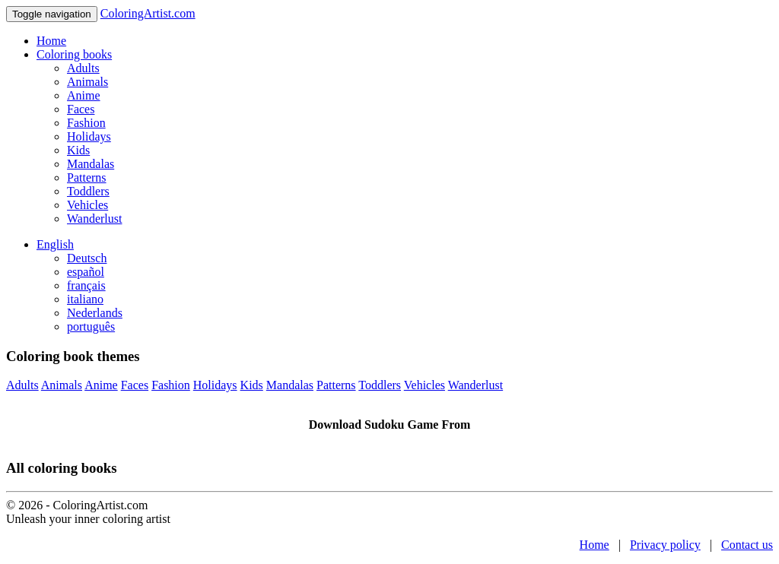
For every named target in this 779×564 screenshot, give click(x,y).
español (85, 271)
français (86, 285)
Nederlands (94, 312)
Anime (83, 95)
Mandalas (90, 163)
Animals (87, 81)
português (91, 326)
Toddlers (88, 191)
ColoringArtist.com (148, 13)
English (55, 244)
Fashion (86, 122)
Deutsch (87, 258)
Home (51, 40)
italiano (85, 299)
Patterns (87, 177)
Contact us (747, 544)
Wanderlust (94, 218)
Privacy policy (665, 544)
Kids (78, 150)
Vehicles (87, 204)
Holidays (89, 136)
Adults (83, 68)
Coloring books (74, 54)
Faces (80, 109)
